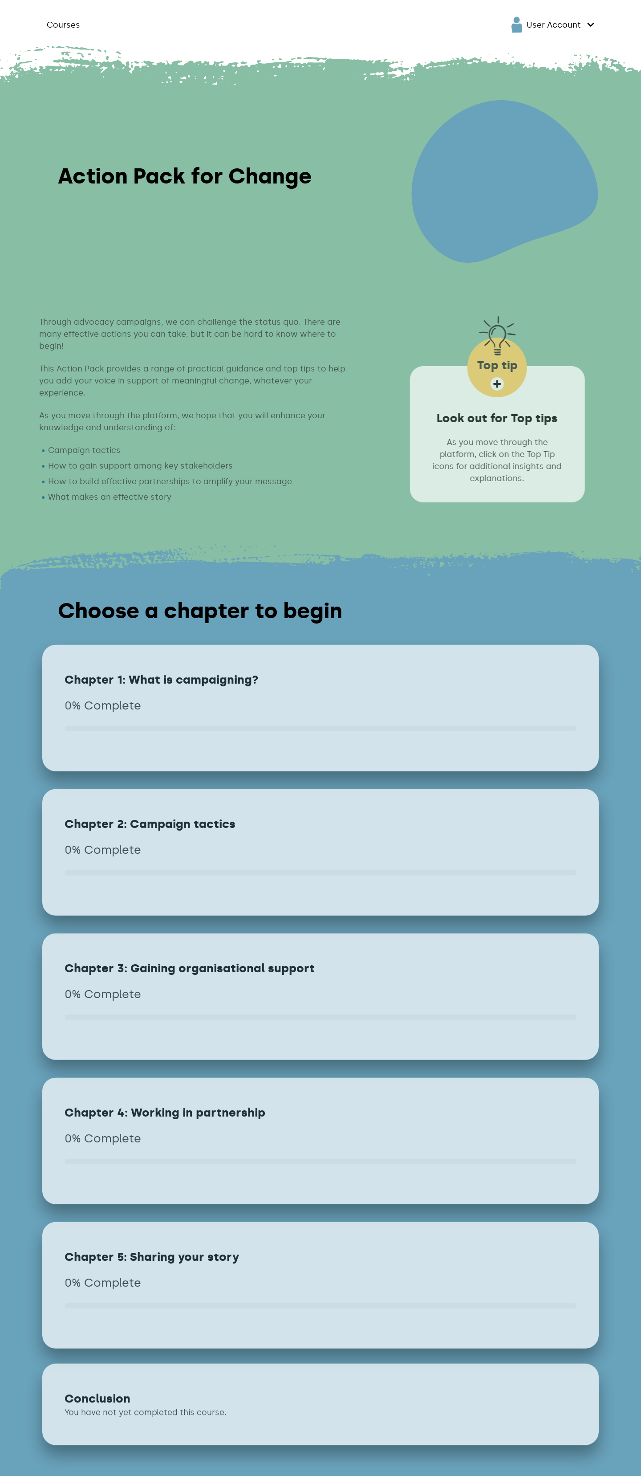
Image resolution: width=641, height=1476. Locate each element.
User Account (546, 24)
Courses (63, 25)
